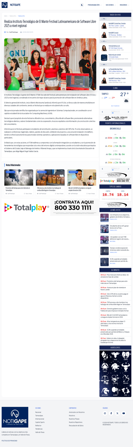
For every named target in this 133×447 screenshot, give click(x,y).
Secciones (111, 5)
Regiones (124, 5)
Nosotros (72, 416)
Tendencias (38, 429)
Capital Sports (40, 422)
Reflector (38, 426)
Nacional (38, 412)
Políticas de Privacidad (9, 441)
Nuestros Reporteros (75, 422)
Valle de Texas (39, 432)
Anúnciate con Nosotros (77, 412)
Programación (95, 5)
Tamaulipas (12, 16)
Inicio (5, 16)
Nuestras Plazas (74, 419)
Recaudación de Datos (76, 426)
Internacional (39, 419)
